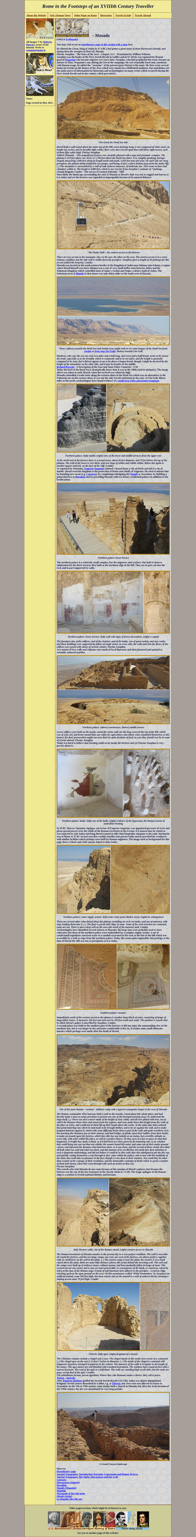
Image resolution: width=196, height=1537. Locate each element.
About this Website (36, 15)
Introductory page (66, 1471)
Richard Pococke (65, 367)
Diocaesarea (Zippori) (68, 1482)
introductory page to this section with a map (104, 44)
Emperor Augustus (94, 468)
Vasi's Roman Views (60, 15)
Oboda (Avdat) (64, 1496)
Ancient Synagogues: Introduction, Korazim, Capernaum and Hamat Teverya (97, 1474)
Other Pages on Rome (85, 15)
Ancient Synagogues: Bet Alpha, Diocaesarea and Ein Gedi (87, 1477)
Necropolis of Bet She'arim (71, 1493)
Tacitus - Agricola (66, 1378)
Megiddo (61, 1490)
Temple (134, 474)
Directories (106, 15)
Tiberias (116, 1383)
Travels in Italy (123, 15)
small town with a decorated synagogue (138, 380)
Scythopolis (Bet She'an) (69, 1499)
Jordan (87, 351)
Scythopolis (71, 39)
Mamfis (80, 273)
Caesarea (91, 474)
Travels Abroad (143, 15)
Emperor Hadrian (72, 1380)
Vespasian (70, 59)
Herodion (80, 477)
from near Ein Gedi (105, 351)
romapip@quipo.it (35, 50)
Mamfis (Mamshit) (66, 1488)
